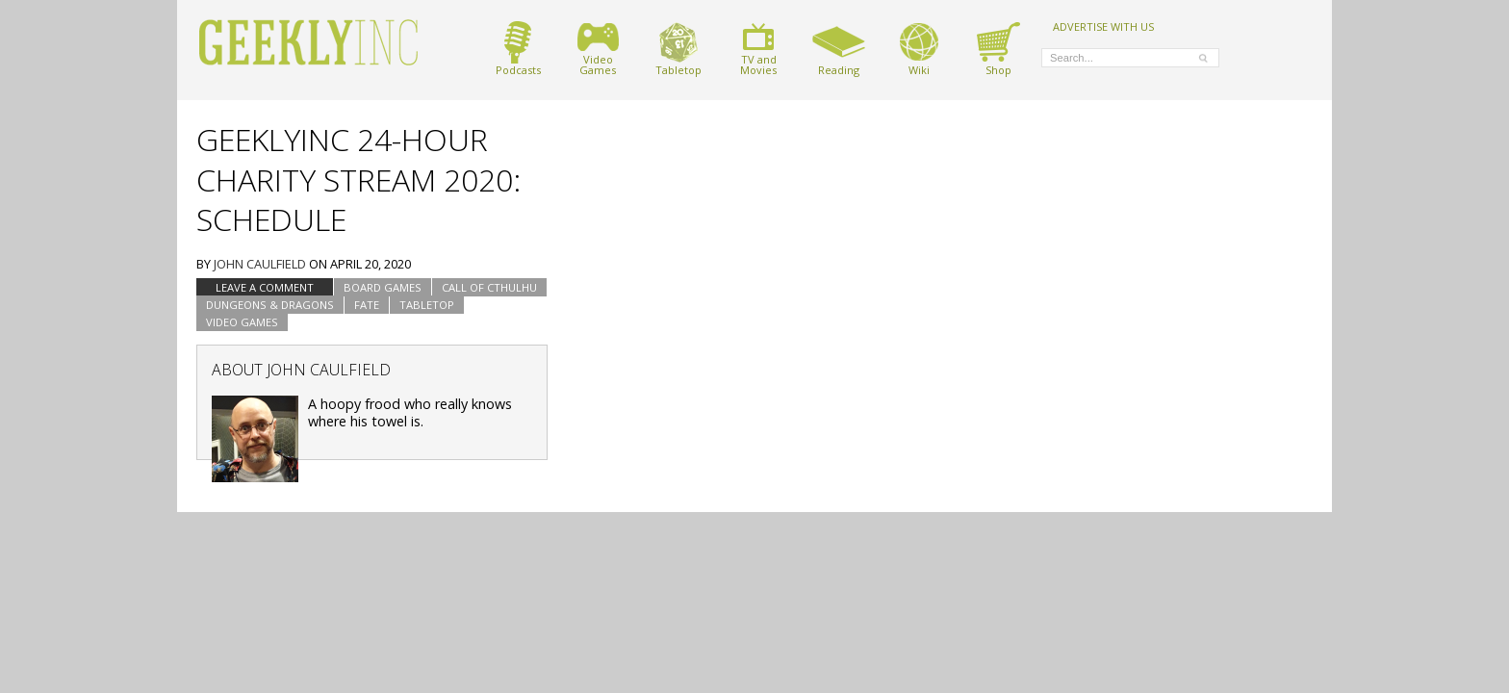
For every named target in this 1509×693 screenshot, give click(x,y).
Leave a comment (265, 287)
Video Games (242, 322)
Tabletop (678, 48)
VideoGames (598, 48)
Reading (838, 48)
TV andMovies (758, 48)
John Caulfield (260, 263)
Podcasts (518, 48)
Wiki (919, 48)
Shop (998, 48)
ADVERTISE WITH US (1103, 26)
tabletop (426, 304)
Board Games (383, 287)
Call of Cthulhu (489, 287)
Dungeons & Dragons (270, 304)
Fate (366, 304)
